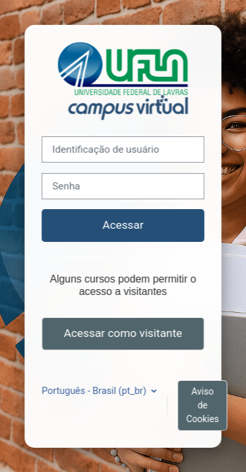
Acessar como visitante (123, 333)
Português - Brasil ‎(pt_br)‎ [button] (95, 391)
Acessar (123, 224)
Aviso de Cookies (202, 405)
